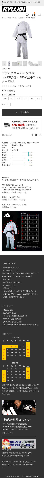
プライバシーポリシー (10, 285)
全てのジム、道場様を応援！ (13, 322)
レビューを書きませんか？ (21, 86)
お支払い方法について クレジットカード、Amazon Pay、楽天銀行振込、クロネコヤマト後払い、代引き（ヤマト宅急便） (20, 273)
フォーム (15, 465)
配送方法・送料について (11, 267)
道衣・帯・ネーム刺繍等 (16, 18)
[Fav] (27, 14)
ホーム (4, 18)
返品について (7, 279)
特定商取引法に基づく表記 (12, 282)
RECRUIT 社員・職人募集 (12, 319)
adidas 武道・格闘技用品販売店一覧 (15, 316)
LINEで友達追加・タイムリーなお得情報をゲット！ (20, 294)
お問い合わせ (7, 288)
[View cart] (33, 14)
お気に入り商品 (8, 310)
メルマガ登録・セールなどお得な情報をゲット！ (19, 291)
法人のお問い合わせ (9, 313)
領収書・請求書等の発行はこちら (14, 297)
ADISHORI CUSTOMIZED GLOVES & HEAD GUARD (20, 325)
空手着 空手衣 (30, 18)
